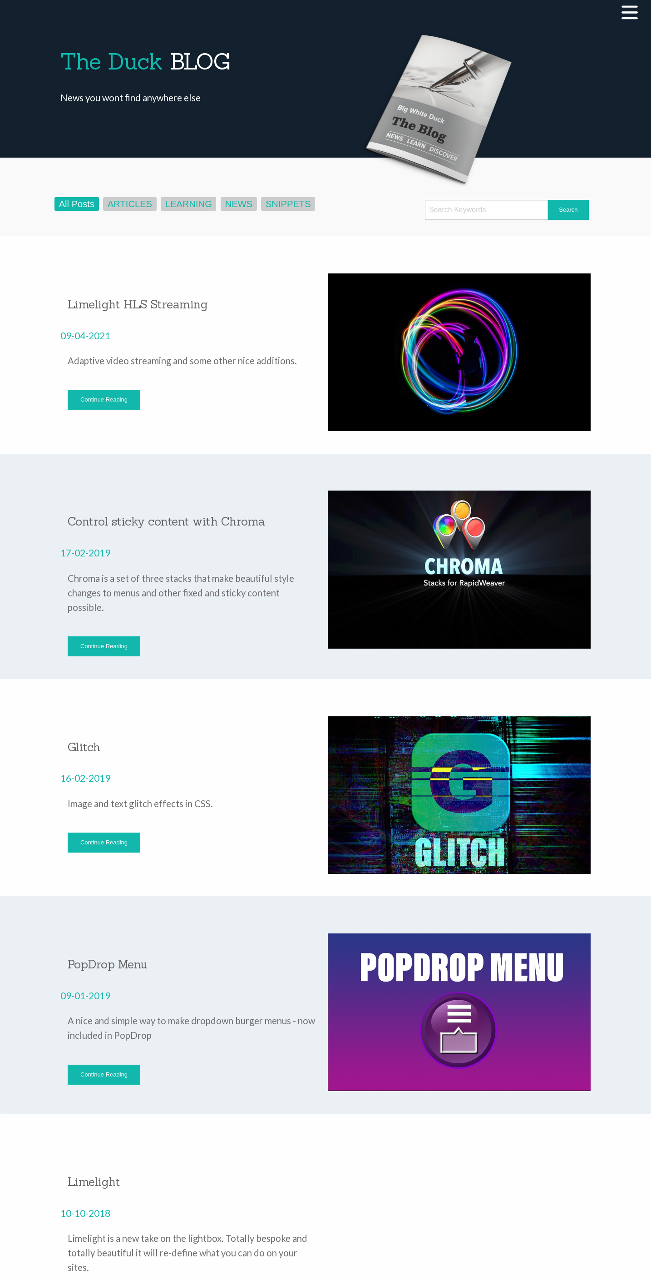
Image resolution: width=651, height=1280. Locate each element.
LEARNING (188, 204)
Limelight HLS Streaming (137, 304)
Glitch (84, 746)
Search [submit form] (568, 209)
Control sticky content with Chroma (166, 521)
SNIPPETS (288, 204)
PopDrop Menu (108, 964)
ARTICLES (130, 204)
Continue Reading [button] (104, 399)
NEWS (238, 204)
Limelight (94, 1181)
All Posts (76, 204)
